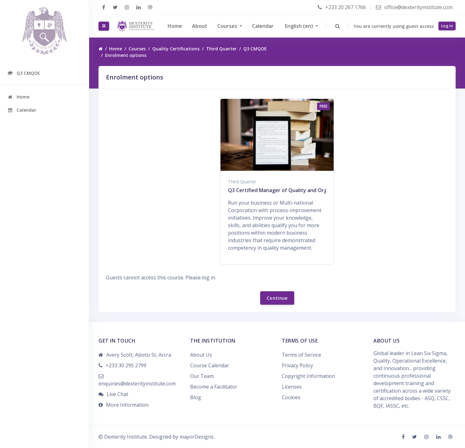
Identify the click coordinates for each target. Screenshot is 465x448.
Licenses (292, 386)
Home (175, 26)
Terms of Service (301, 354)
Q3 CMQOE (255, 49)
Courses (227, 26)
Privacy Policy (297, 365)
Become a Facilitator (213, 386)
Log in (447, 25)
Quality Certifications (176, 49)
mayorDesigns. (197, 436)
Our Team (202, 376)
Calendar (263, 26)
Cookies (291, 397)
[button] (337, 26)
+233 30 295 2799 (126, 365)
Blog (195, 397)
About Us (201, 354)
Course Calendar (209, 365)
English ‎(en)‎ (299, 26)
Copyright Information (308, 376)
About (199, 26)
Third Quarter (221, 49)
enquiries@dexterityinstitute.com (137, 383)
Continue (277, 298)
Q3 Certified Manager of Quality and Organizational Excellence (304, 190)
